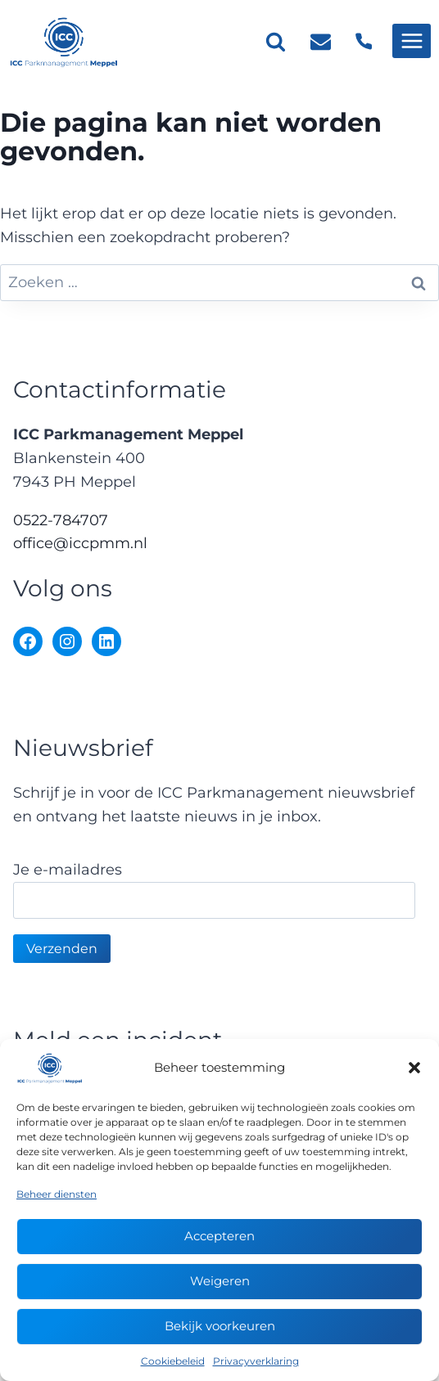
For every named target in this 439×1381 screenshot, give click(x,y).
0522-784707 (60, 520)
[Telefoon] (363, 40)
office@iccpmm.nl (80, 543)
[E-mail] (321, 40)
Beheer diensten (56, 1194)
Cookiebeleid (173, 1361)
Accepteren (219, 1236)
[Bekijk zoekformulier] (275, 42)
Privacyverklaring (256, 1361)
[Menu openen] (411, 40)
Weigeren (220, 1281)
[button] (414, 1067)
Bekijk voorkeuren (220, 1326)
